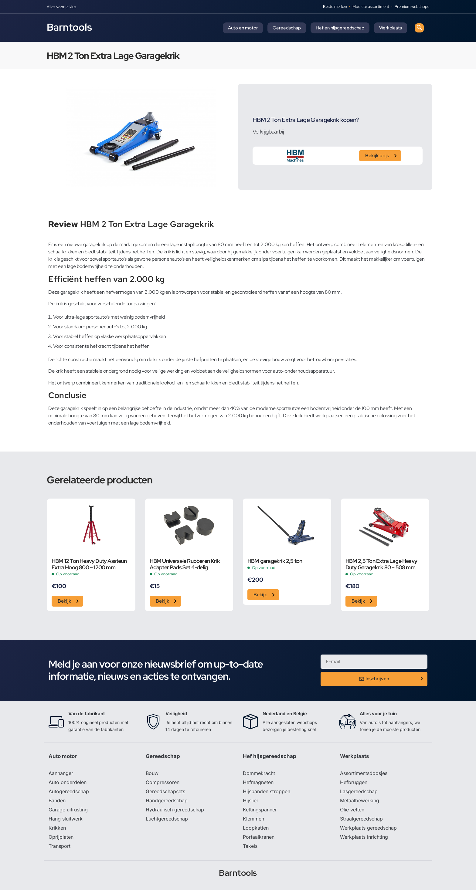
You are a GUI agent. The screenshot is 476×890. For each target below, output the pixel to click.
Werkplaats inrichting (364, 837)
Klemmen (253, 819)
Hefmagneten (258, 782)
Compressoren (162, 782)
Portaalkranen (258, 837)
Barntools (69, 27)
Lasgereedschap (359, 791)
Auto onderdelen (68, 782)
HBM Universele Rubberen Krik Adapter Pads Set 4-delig (185, 564)
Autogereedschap (69, 791)
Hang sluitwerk (66, 819)
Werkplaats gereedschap (368, 828)
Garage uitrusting (68, 810)
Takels (250, 846)
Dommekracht (259, 773)
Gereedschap (287, 28)
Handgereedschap (167, 800)
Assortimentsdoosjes (363, 773)
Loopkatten (256, 828)
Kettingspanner (260, 810)
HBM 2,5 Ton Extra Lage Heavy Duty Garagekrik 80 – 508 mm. (381, 564)
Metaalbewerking (359, 800)
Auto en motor (243, 28)
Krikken (57, 828)
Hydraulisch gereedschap (175, 810)
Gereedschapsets (165, 791)
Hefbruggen (353, 782)
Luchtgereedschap (167, 819)
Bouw (152, 773)
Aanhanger (61, 773)
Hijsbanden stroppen (266, 791)
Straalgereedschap (361, 819)
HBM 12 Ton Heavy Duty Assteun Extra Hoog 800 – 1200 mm (89, 564)
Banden (57, 800)
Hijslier (250, 800)
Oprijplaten (61, 837)
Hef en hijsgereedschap (340, 28)
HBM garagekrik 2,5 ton (274, 561)
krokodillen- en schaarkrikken (190, 383)
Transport (59, 846)
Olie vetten (352, 810)
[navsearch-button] (419, 27)
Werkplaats (390, 28)
